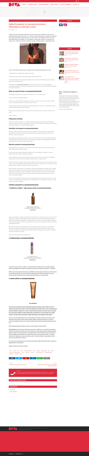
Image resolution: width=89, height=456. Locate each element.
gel (18, 350)
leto (48, 350)
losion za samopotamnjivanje (15, 352)
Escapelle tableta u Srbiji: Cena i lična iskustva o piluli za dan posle (72, 71)
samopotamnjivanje (48, 352)
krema (21, 350)
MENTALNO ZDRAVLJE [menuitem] (32, 4)
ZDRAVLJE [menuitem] (24, 4)
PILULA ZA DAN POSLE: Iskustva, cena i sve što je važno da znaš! (71, 53)
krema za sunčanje (28, 350)
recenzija (32, 352)
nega (23, 352)
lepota (38, 350)
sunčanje (11, 353)
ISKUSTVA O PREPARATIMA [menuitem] (65, 4)
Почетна (11, 20)
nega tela (27, 352)
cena (14, 20)
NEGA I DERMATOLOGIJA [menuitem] (43, 4)
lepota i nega (43, 350)
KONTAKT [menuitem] (75, 4)
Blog (14, 453)
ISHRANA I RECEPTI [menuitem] (54, 4)
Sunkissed (16, 353)
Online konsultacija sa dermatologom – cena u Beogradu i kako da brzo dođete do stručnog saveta (72, 79)
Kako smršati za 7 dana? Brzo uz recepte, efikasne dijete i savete (71, 59)
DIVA (11, 29)
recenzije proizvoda (39, 352)
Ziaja (21, 353)
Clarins (14, 350)
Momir (23, 453)
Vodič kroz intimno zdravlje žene (66, 109)
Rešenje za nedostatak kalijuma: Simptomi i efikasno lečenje (71, 65)
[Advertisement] (69, 36)
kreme (34, 350)
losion (52, 350)
